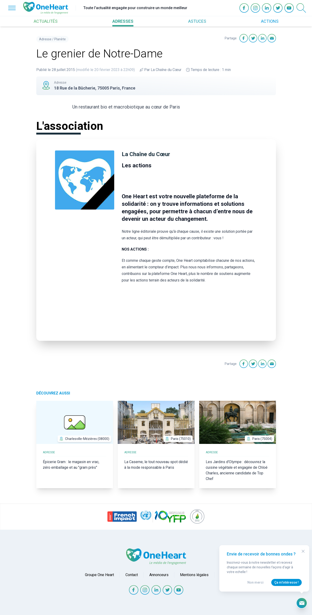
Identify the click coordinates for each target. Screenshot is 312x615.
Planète (60, 39)
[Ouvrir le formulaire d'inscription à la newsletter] (301, 603)
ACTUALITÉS (46, 21)
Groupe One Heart (99, 575)
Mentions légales (194, 575)
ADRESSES (122, 21)
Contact (131, 575)
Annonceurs (159, 575)
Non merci (255, 582)
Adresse (45, 39)
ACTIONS (270, 21)
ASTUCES (197, 21)
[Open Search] (301, 8)
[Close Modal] (303, 551)
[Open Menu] (12, 8)
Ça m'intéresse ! (286, 582)
